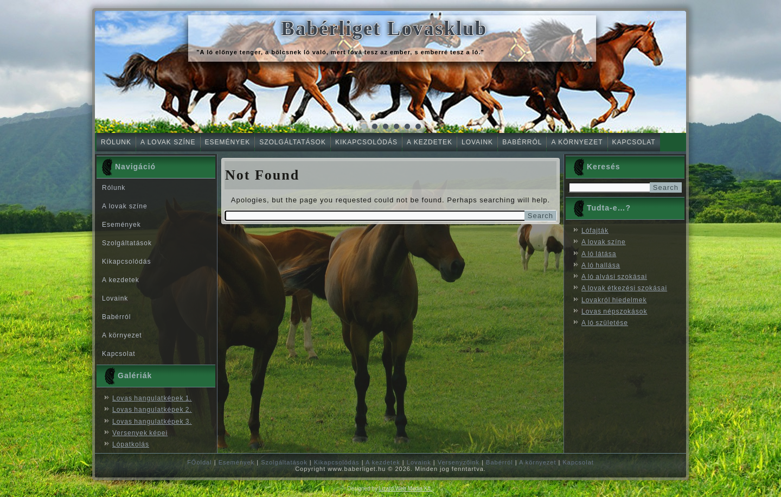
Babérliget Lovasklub (384, 28)
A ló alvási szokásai (614, 277)
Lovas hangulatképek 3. (152, 421)
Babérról (522, 142)
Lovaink (477, 142)
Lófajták (595, 230)
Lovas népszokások (614, 311)
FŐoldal (199, 462)
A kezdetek (429, 142)
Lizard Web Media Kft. (405, 489)
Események (228, 142)
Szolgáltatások (292, 142)
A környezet (577, 142)
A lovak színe (167, 142)
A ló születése (604, 323)
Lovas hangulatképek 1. (152, 398)
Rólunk (116, 142)
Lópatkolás (130, 444)
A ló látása (598, 254)
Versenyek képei (140, 433)
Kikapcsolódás (366, 142)
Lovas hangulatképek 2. (152, 409)
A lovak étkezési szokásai (624, 288)
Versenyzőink (458, 462)
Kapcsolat (634, 142)
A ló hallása (600, 265)
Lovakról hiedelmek (613, 300)
